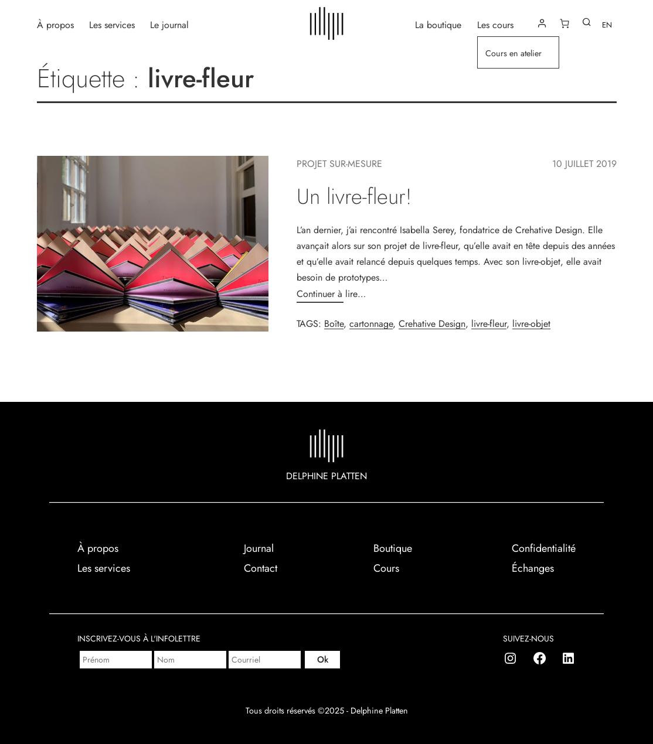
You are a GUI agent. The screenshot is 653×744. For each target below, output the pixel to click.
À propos (55, 24)
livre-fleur (488, 323)
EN (607, 24)
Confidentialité (544, 548)
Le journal (169, 24)
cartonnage (371, 323)
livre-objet (531, 323)
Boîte (333, 323)
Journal (259, 548)
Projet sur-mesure (339, 163)
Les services (112, 24)
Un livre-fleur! (354, 196)
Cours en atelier (513, 53)
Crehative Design (432, 323)
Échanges (533, 568)
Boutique (392, 548)
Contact (260, 568)
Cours (386, 568)
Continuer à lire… (331, 294)
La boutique (438, 24)
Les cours (495, 24)
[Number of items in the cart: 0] (564, 23)
